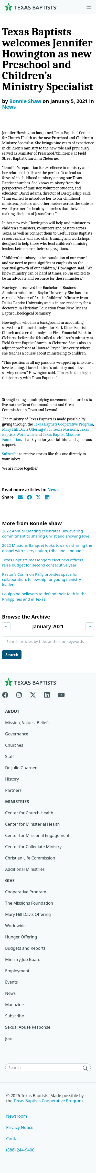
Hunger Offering (21, 937)
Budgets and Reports (25, 948)
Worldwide (15, 925)
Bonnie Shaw (25, 101)
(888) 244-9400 (20, 1150)
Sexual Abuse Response (27, 1027)
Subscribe (10, 454)
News (9, 106)
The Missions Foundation (29, 903)
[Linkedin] (47, 694)
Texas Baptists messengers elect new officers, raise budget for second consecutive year (43, 562)
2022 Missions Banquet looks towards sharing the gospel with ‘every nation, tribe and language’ (47, 548)
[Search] (86, 1068)
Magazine (14, 1004)
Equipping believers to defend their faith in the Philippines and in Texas (44, 596)
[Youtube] (61, 694)
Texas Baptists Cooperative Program (63, 424)
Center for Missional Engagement (37, 835)
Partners (13, 790)
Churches (14, 745)
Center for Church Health (29, 813)
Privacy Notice (19, 1127)
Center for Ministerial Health (32, 824)
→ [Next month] (90, 626)
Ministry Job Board (22, 959)
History (12, 779)
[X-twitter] (33, 694)
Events (11, 982)
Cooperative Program (25, 892)
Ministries (17, 801)
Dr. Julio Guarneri (21, 768)
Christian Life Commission (30, 858)
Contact (13, 1138)
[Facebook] (7, 694)
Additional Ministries (25, 869)
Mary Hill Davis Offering (28, 914)
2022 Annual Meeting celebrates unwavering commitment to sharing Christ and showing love (45, 533)
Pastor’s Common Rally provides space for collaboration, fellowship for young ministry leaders (41, 579)
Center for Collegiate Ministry (33, 847)
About (12, 711)
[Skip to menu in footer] (88, 7)
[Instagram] (19, 694)
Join (8, 1038)
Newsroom (16, 1116)
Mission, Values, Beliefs (27, 722)
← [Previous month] (6, 626)
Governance (16, 734)
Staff (9, 756)
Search (11, 654)
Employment (17, 971)
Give (10, 880)
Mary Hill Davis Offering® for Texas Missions (40, 429)
